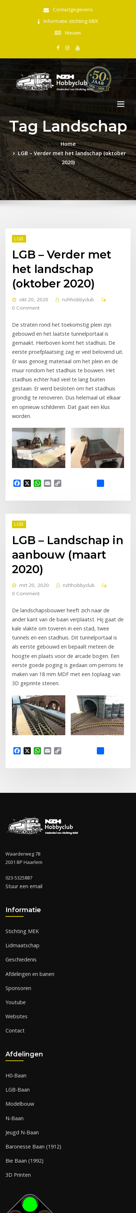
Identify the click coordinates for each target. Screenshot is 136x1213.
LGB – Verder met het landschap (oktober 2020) (72, 148)
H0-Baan (14, 993)
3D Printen (16, 1086)
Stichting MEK (19, 856)
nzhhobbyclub (72, 280)
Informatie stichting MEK (71, 20)
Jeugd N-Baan (20, 1046)
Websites (15, 936)
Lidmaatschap (20, 869)
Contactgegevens (72, 9)
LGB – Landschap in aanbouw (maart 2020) (62, 503)
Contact (13, 949)
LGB (17, 224)
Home (68, 140)
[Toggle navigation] (121, 100)
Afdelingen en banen (28, 896)
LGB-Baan (16, 1006)
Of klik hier (17, 1161)
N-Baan (13, 1033)
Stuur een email (22, 812)
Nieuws (73, 31)
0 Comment (23, 288)
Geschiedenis (20, 882)
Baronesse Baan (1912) (30, 1059)
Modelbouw (18, 1020)
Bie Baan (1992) (22, 1073)
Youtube (14, 922)
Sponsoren (17, 909)
